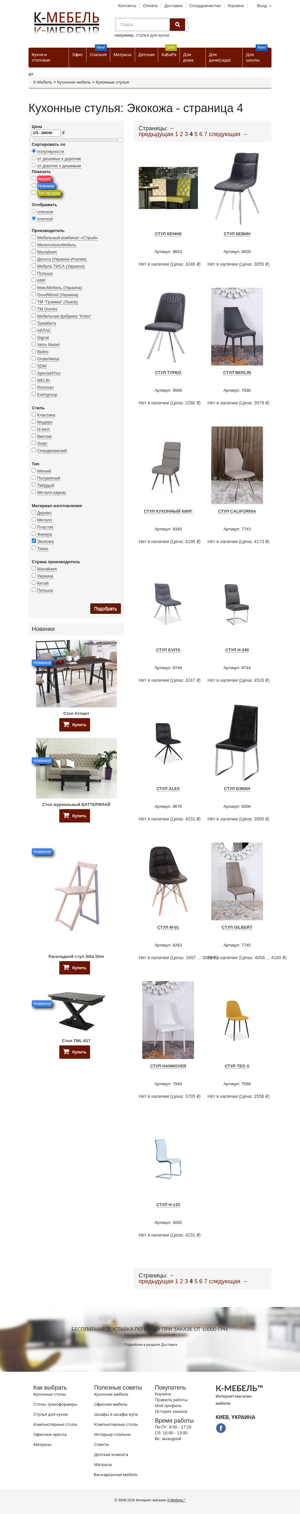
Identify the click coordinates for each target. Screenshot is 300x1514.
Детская (146, 54)
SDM (42, 366)
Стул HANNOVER (168, 1066)
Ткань (43, 548)
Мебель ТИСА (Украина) (61, 266)
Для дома (188, 57)
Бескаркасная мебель (116, 1474)
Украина (45, 576)
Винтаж (44, 436)
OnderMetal (48, 358)
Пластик (45, 527)
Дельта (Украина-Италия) (62, 259)
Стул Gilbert (237, 927)
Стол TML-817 (76, 1040)
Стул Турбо (168, 372)
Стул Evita (168, 649)
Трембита (46, 323)
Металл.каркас (51, 492)
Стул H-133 (168, 1204)
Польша (45, 273)
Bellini (43, 351)
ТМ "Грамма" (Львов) (57, 301)
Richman (45, 387)
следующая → (228, 134)
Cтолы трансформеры (55, 1404)
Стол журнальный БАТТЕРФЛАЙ (76, 804)
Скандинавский (52, 450)
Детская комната (111, 1454)
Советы (101, 1444)
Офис (77, 54)
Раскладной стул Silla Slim (76, 956)
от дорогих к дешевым (59, 165)
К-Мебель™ (176, 1500)
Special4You (49, 373)
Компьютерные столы (55, 1424)
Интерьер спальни (112, 1434)
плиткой (45, 218)
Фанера (44, 534)
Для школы (257, 55)
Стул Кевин (237, 233)
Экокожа (45, 541)
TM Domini (47, 309)
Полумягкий (48, 478)
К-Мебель (42, 82)
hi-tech (43, 429)
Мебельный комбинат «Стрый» (67, 237)
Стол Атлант (76, 713)
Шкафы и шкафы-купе (116, 1414)
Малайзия (47, 252)
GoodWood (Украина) (57, 294)
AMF (41, 280)
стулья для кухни (152, 35)
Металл (44, 520)
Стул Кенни (168, 233)
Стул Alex (168, 788)
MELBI (43, 380)
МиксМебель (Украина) (59, 287)
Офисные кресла (50, 1434)
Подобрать (105, 608)
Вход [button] (262, 5)
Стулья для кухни (50, 1414)
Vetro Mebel (48, 344)
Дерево (44, 512)
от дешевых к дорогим (59, 158)
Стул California (237, 511)
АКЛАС (44, 330)
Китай (43, 583)
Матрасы (122, 54)
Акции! (44, 178)
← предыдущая (157, 131)
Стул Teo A (237, 1066)
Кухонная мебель (74, 82)
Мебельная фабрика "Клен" (64, 316)
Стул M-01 (168, 927)
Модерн (44, 422)
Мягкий (44, 471)
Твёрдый (45, 485)
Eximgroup (47, 394)
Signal (43, 337)
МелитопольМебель (56, 244)
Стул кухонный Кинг (168, 511)
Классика (46, 415)
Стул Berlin (237, 372)
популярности (50, 151)
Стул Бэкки (237, 788)
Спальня (98, 52)
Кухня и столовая (41, 57)
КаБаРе (169, 52)
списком (45, 211)
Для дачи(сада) (220, 57)
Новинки (46, 185)
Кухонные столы (49, 1394)
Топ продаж (49, 193)
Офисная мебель (111, 1404)
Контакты (127, 5)
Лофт (42, 443)
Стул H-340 (237, 649)
